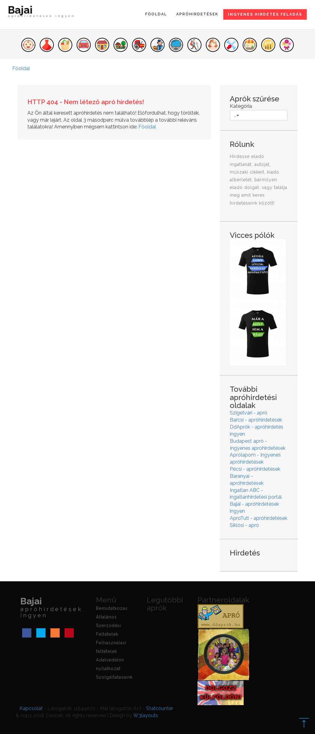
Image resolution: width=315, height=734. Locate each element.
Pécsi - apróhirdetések (255, 469)
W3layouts (145, 715)
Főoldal (156, 14)
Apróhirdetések (197, 14)
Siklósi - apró (244, 525)
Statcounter (159, 708)
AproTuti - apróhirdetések (258, 518)
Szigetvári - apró (248, 413)
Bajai (41, 13)
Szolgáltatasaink (114, 677)
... (236, 115)
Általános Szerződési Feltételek (108, 625)
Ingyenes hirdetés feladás (265, 14)
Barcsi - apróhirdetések (256, 420)
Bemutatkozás (112, 608)
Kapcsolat (31, 708)
